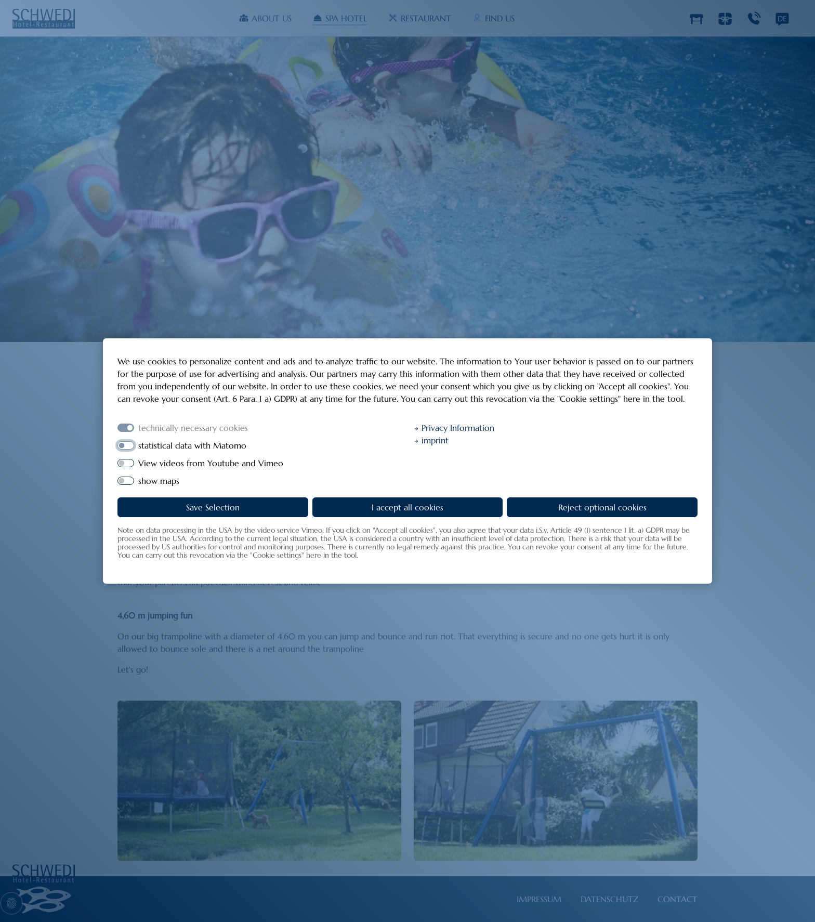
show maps (158, 481)
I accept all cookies (407, 507)
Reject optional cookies (602, 507)
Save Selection (213, 507)
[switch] (125, 445)
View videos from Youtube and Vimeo (210, 463)
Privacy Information (454, 428)
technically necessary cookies (193, 428)
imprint (431, 440)
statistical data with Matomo (192, 445)
